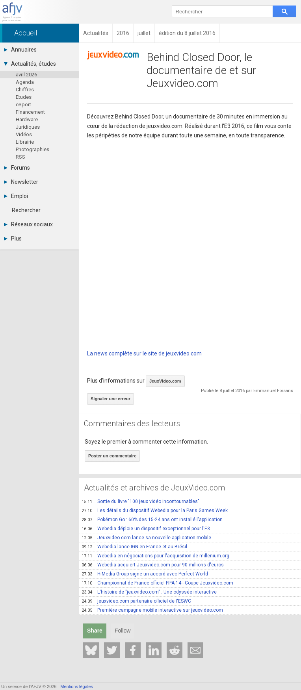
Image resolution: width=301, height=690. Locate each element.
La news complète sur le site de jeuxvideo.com (144, 353)
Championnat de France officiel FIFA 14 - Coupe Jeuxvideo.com (157, 583)
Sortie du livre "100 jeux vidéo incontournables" (140, 501)
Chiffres (25, 89)
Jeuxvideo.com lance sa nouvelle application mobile (146, 537)
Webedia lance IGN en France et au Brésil (134, 546)
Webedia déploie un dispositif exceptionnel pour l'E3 (146, 528)
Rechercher (26, 210)
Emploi (16, 196)
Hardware (27, 119)
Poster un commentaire (112, 455)
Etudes (24, 97)
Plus (13, 238)
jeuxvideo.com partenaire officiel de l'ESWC (136, 601)
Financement (30, 112)
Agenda (25, 82)
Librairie (25, 142)
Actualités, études (30, 64)
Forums (17, 168)
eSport (23, 104)
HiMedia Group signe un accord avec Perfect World (145, 574)
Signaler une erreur (110, 398)
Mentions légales (76, 686)
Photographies (32, 149)
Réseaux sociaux (28, 224)
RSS (20, 157)
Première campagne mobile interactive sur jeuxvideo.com (152, 610)
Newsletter (21, 182)
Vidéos (24, 134)
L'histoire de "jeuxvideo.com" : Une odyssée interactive (149, 592)
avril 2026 (26, 75)
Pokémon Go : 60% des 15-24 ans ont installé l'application (152, 519)
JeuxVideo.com (165, 381)
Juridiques (28, 127)
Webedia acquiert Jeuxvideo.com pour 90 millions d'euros (153, 565)
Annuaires (20, 49)
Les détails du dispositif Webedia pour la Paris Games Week (155, 510)
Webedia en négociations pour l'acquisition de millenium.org (155, 556)
